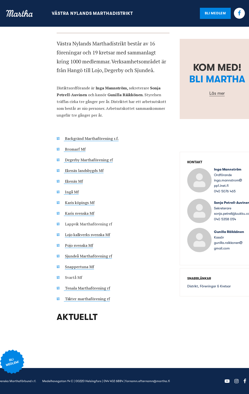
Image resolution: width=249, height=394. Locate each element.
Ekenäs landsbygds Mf (84, 170)
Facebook (239, 13)
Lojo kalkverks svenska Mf (87, 234)
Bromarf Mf (75, 149)
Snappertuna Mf (79, 266)
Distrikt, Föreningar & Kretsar (209, 286)
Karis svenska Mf (79, 213)
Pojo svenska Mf (79, 245)
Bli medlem (215, 13)
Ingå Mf (71, 192)
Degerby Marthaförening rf (88, 160)
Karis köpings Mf (80, 202)
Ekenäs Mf (73, 181)
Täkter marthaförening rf (87, 298)
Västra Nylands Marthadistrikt (92, 13)
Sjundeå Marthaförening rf (88, 256)
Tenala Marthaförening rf (87, 288)
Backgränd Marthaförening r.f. (91, 138)
